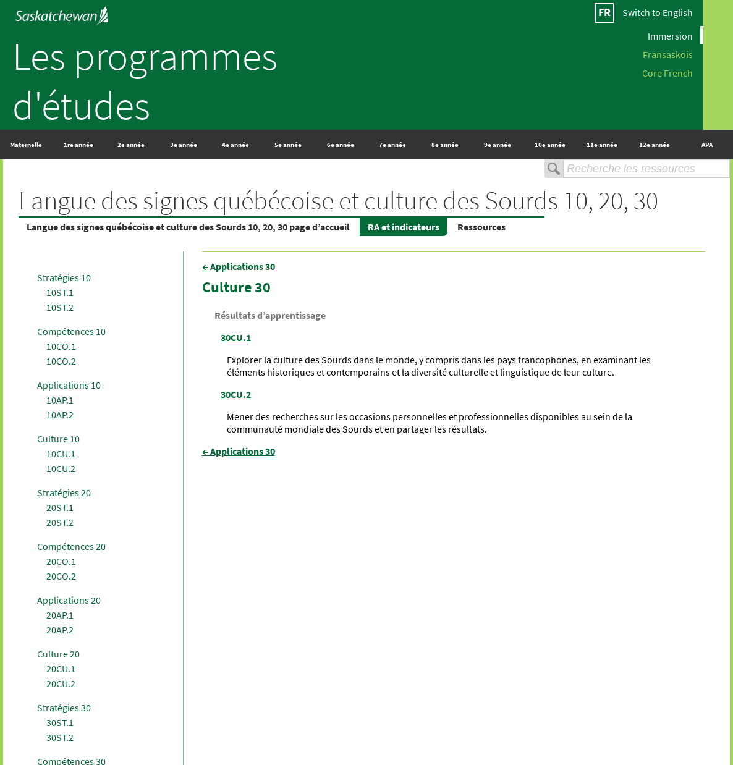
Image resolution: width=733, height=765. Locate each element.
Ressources (481, 227)
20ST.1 (60, 507)
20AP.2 (60, 629)
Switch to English (657, 12)
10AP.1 (60, 400)
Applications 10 (69, 385)
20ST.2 (60, 522)
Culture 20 (58, 654)
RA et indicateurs (403, 227)
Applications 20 (69, 600)
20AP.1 (60, 615)
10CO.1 (61, 346)
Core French (667, 72)
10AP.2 (60, 414)
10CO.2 (61, 361)
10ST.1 (60, 292)
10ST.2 (60, 307)
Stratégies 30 (64, 707)
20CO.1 (61, 561)
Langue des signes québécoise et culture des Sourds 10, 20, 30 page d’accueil (188, 227)
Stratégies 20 (64, 492)
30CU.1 (236, 337)
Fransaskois (668, 53)
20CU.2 (60, 683)
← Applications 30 (238, 266)
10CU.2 (60, 468)
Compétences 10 (71, 331)
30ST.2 (60, 737)
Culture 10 (58, 439)
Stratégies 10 (64, 277)
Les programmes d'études (145, 80)
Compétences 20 (71, 546)
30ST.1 (60, 722)
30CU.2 (236, 394)
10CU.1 (60, 453)
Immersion (670, 35)
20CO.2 (61, 576)
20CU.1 (60, 668)
